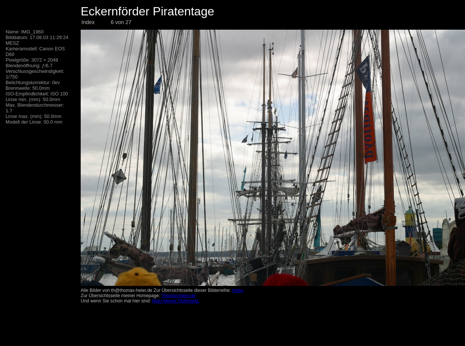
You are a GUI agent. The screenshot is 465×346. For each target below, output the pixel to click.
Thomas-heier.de (178, 295)
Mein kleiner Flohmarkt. (176, 301)
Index (88, 22)
